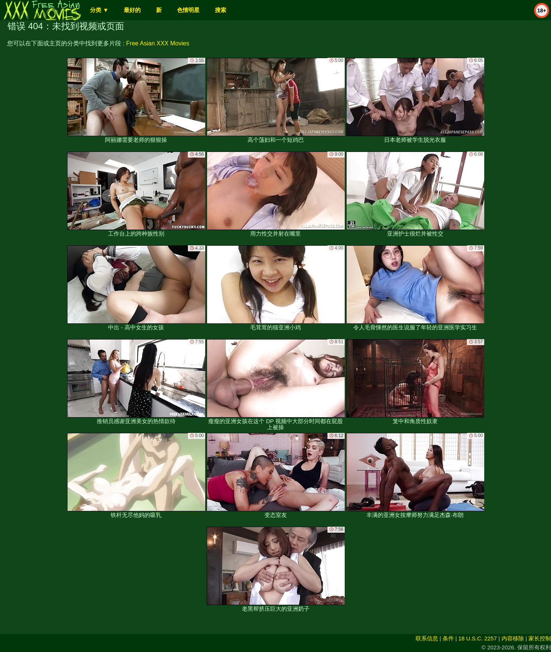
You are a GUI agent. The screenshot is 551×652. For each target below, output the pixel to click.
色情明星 (188, 10)
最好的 (132, 10)
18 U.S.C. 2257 (477, 638)
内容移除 (512, 638)
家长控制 (539, 638)
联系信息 (427, 638)
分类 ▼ (99, 10)
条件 (448, 638)
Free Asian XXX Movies (157, 43)
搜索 (220, 10)
